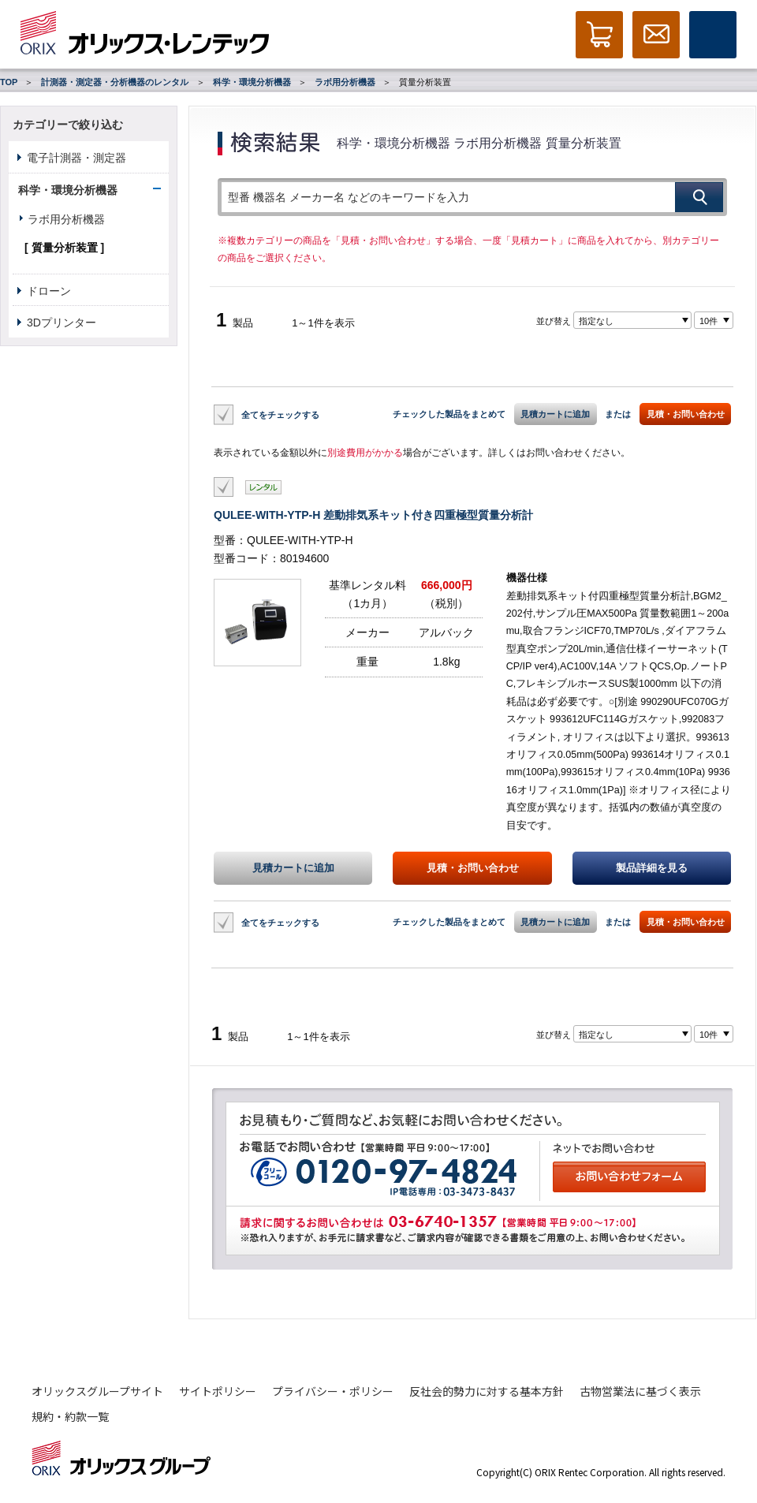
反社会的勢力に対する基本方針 (486, 1391)
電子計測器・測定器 (76, 157)
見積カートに (293, 868)
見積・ (473, 868)
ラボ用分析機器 (345, 82)
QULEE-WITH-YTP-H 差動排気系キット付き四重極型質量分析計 (373, 515)
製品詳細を (652, 868)
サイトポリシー (217, 1391)
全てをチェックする (280, 414)
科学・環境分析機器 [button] (67, 190)
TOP (8, 82)
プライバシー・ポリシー (332, 1391)
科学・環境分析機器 (252, 82)
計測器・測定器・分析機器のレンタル (114, 82)
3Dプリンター (61, 322)
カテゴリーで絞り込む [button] (68, 124)
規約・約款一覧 (70, 1416)
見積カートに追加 (555, 414)
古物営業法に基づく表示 (640, 1391)
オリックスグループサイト (97, 1391)
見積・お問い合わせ (686, 414)
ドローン (49, 291)
